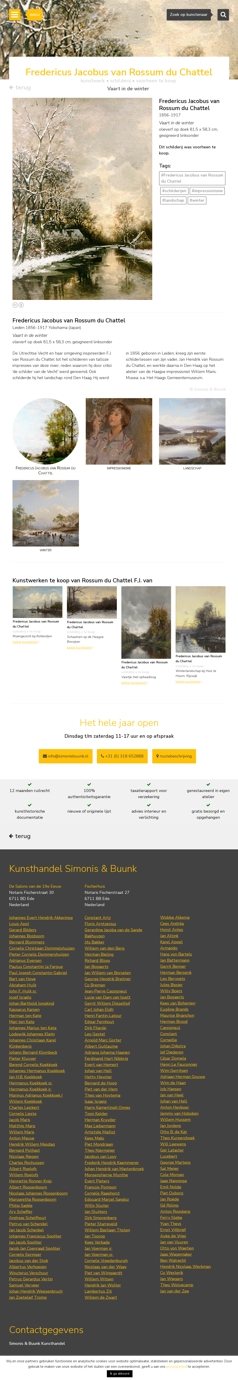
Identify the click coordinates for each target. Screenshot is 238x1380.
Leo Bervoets (172, 979)
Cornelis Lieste (23, 1114)
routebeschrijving (174, 756)
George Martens (175, 1163)
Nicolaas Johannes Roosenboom (38, 1194)
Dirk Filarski (95, 1029)
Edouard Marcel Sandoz (107, 1200)
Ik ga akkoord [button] (119, 1373)
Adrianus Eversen (25, 961)
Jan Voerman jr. (98, 1249)
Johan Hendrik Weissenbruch (36, 1292)
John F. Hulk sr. (23, 992)
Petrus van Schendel (28, 1225)
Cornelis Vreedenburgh (106, 1261)
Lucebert (168, 1157)
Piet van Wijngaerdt (103, 1274)
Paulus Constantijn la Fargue (36, 967)
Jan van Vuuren (174, 1243)
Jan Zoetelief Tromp (28, 1298)
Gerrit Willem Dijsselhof (107, 1004)
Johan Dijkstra (173, 1047)
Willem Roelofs (23, 1176)
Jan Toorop (95, 1237)
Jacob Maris (19, 1120)
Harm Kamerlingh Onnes (107, 1108)
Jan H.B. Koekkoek (25, 1078)
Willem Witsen (99, 1280)
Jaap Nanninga (173, 1181)
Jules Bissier (171, 985)
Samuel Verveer (24, 1286)
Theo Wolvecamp (176, 1286)
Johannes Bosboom (26, 937)
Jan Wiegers (171, 1279)
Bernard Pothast (24, 1151)
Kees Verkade (97, 1243)
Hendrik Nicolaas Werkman (185, 1267)
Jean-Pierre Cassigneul (106, 992)
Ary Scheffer (20, 1212)
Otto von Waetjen (177, 1249)
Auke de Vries (173, 1237)
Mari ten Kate (21, 1022)
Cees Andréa (172, 924)
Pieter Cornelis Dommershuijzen (39, 955)
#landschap (173, 200)
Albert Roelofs (23, 1169)
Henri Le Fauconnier (178, 1065)
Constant (168, 1034)
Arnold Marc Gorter (103, 1041)
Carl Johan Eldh (99, 1010)
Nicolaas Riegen (24, 1157)
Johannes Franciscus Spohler (35, 1237)
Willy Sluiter (97, 1206)
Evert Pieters (97, 1182)
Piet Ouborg (171, 1194)
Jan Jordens (170, 1126)
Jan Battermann (174, 961)
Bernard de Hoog (101, 1084)
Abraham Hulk (22, 986)
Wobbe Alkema (174, 918)
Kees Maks (94, 1139)
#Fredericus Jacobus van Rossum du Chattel (192, 178)
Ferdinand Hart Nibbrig (106, 1059)
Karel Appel (171, 943)
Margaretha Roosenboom (32, 1200)
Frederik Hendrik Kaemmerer (112, 1163)
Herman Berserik (175, 973)
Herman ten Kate (25, 1016)
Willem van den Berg (105, 949)
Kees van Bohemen (177, 1004)
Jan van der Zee (174, 1292)
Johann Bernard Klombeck (33, 1053)
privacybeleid (176, 1366)
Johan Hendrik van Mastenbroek (114, 1169)
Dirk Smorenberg (101, 1218)
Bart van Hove (22, 980)
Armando (168, 949)
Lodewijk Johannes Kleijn (32, 1035)
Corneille (168, 1041)
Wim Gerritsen (174, 1071)
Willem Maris (21, 1133)
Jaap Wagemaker (176, 1255)
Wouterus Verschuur (28, 1274)
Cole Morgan (172, 1175)
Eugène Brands (174, 1010)
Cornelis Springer (25, 1255)
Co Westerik (171, 1273)
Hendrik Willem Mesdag (32, 1145)
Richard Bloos (97, 961)
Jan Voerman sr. (99, 1255)
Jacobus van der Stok (28, 1261)
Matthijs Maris (22, 1127)
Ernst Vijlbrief (173, 1230)
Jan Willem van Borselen (108, 973)
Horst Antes (171, 930)
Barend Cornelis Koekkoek (33, 1065)
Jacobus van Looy (100, 1157)
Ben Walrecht (173, 1261)
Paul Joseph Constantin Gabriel (38, 973)
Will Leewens (173, 1145)
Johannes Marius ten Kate (32, 1029)
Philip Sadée (20, 1206)
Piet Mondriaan (99, 1145)
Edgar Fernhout (99, 1022)
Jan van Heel (172, 1096)
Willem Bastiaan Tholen (107, 1231)
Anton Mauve (21, 1139)
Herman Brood (174, 1022)
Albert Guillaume (101, 1047)
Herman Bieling (99, 955)
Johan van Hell (98, 1071)
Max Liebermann (100, 1127)
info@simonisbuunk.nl (65, 756)
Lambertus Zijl (98, 1292)
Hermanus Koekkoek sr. (30, 1084)
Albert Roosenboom (28, 1188)
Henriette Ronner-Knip (30, 1182)
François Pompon (100, 1188)
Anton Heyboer (174, 1108)
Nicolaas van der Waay (106, 1267)
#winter (197, 200)
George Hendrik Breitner (108, 980)
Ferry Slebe (171, 1218)
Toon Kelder (96, 1114)
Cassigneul (170, 1028)
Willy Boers (171, 992)
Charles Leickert (24, 1108)
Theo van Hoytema (102, 1096)
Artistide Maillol (100, 1133)
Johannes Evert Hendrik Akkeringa (41, 918)
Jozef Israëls (20, 998)
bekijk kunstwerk (26, 642)
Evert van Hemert (101, 1065)
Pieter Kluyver (22, 1059)
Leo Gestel (95, 1035)
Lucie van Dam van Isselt (107, 998)
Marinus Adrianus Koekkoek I (36, 1096)
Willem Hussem (175, 1120)
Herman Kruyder (100, 1120)
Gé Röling (169, 1206)
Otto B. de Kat (173, 1132)
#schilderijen (174, 191)
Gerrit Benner (173, 967)
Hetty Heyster (98, 1078)
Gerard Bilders (22, 931)
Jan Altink (169, 936)
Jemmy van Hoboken (179, 1114)
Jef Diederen (171, 1053)
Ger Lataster (172, 1151)
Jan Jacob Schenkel (26, 1231)
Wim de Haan (173, 1083)
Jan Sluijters (96, 1212)
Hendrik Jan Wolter (103, 1286)
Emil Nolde (170, 1188)
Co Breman (95, 986)
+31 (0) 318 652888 (122, 756)
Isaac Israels (96, 1102)
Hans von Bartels (176, 955)
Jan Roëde (169, 1200)
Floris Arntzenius (100, 924)
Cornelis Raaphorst (102, 1194)
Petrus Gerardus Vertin (31, 1280)
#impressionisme (207, 191)
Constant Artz (98, 918)
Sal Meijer (169, 1169)
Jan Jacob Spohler (25, 1243)
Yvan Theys (170, 1224)
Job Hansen (170, 1090)
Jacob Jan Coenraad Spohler (34, 1249)
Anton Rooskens (175, 1212)
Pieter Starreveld (101, 1225)
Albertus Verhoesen (28, 1267)
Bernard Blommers (26, 943)
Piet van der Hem (101, 1090)
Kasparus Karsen (24, 1010)
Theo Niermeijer (100, 1151)
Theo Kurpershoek (177, 1139)
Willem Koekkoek (25, 1102)
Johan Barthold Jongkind (31, 1004)
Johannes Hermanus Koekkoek (37, 1071)
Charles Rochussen (26, 1163)
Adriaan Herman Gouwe (182, 1077)
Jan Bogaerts (96, 967)
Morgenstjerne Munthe (106, 1176)
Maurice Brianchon (177, 1016)
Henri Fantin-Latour (103, 1016)
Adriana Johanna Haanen (107, 1053)
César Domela (173, 1059)
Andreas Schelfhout (27, 1218)
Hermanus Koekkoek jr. (30, 1090)
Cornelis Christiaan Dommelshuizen (42, 949)
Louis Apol (19, 924)
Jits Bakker (94, 943)
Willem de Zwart (101, 1298)
